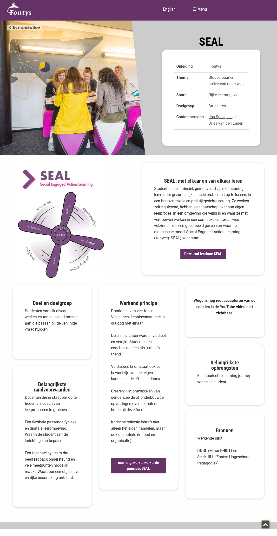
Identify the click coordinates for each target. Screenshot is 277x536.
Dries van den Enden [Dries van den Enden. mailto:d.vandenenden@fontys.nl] (226, 123)
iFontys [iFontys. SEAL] (215, 66)
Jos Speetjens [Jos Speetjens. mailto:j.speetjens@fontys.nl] (220, 117)
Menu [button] (202, 9)
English (169, 9)
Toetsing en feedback (26, 27)
